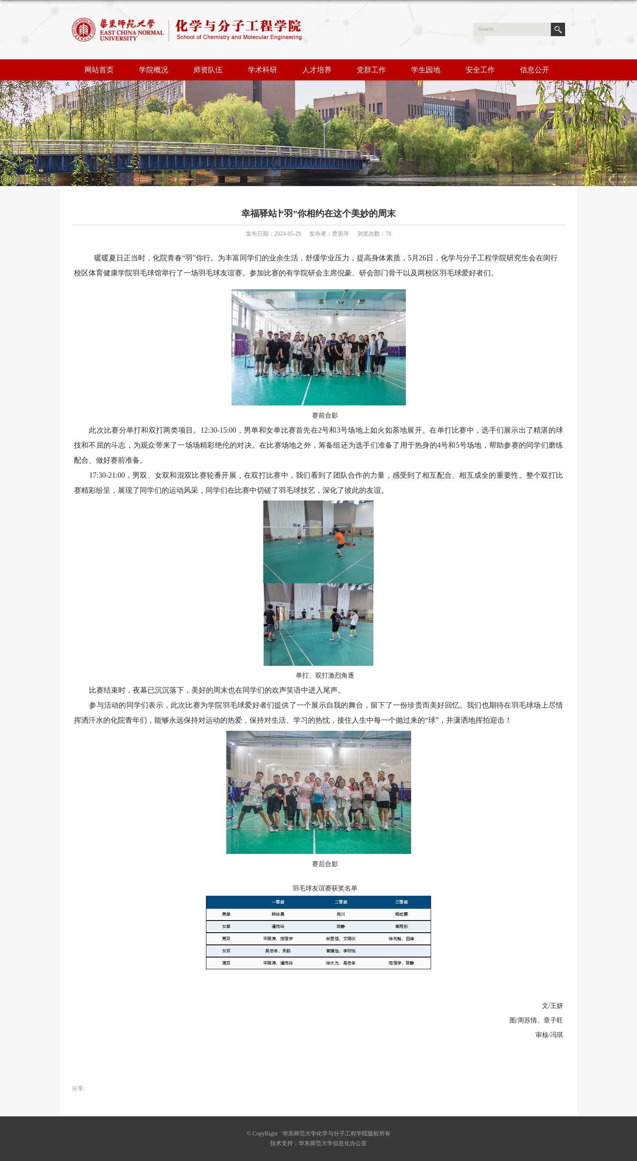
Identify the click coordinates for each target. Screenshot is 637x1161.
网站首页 (99, 70)
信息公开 (534, 70)
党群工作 (371, 70)
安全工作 (480, 70)
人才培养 (317, 70)
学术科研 (262, 70)
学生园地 (425, 70)
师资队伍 (208, 70)
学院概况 (153, 70)
